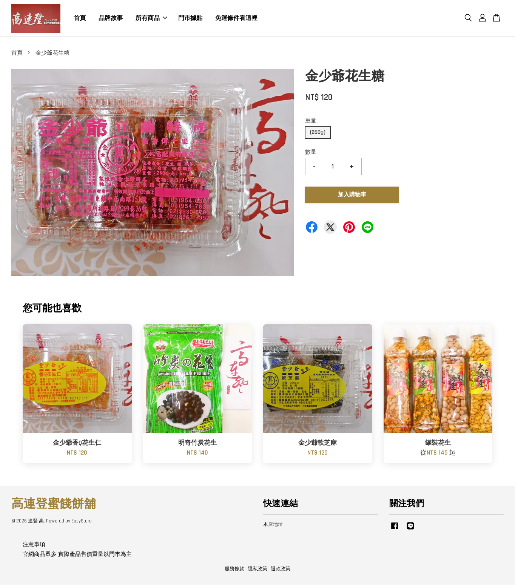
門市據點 (190, 18)
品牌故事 (111, 18)
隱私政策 (257, 569)
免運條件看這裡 (236, 18)
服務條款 (234, 569)
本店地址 (273, 525)
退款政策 (280, 569)
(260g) (317, 132)
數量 (310, 152)
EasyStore (81, 521)
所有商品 (151, 18)
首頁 (80, 18)
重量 (310, 121)
